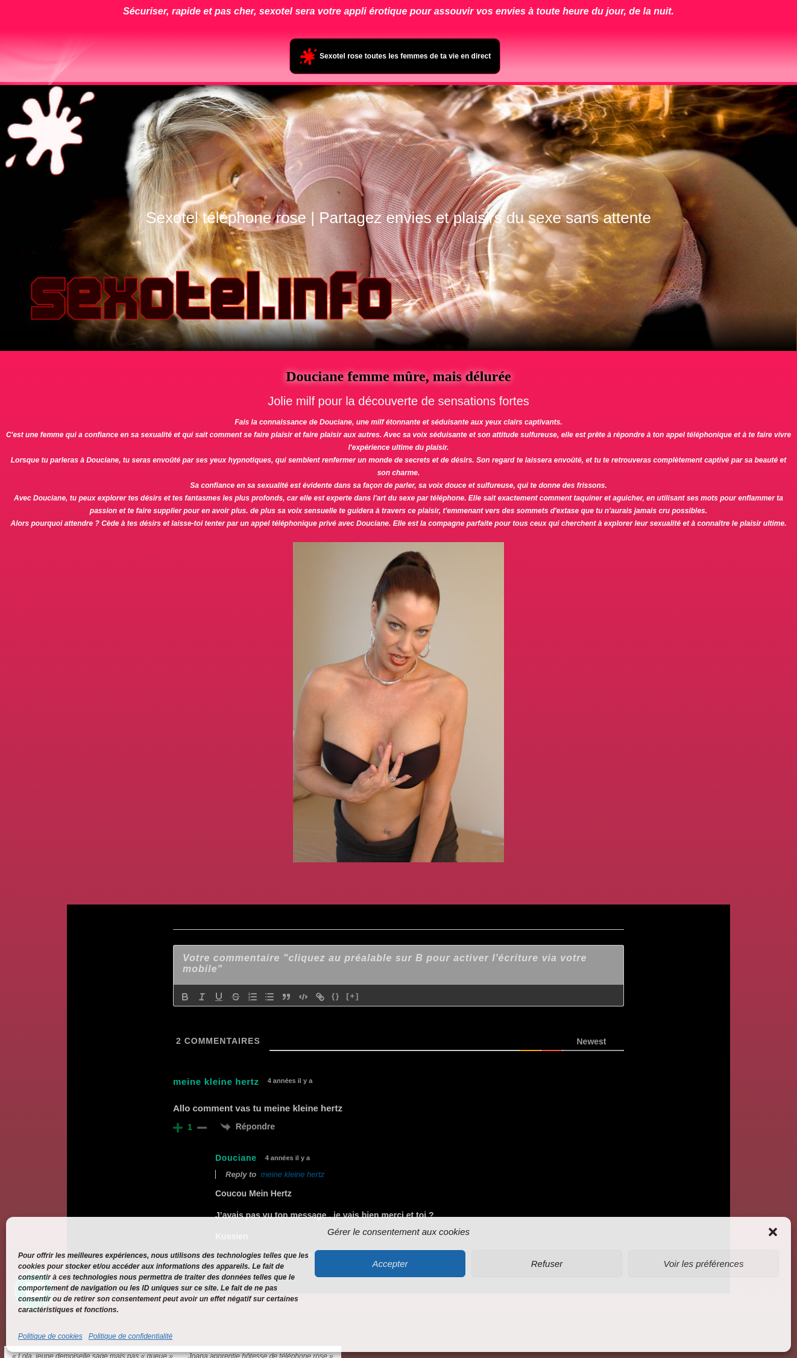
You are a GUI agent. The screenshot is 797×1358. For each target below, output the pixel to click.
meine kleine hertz (293, 1174)
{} (336, 995)
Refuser (547, 1264)
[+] (352, 995)
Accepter (390, 1264)
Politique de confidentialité (130, 1336)
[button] (773, 1232)
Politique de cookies (50, 1336)
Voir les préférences (704, 1264)
